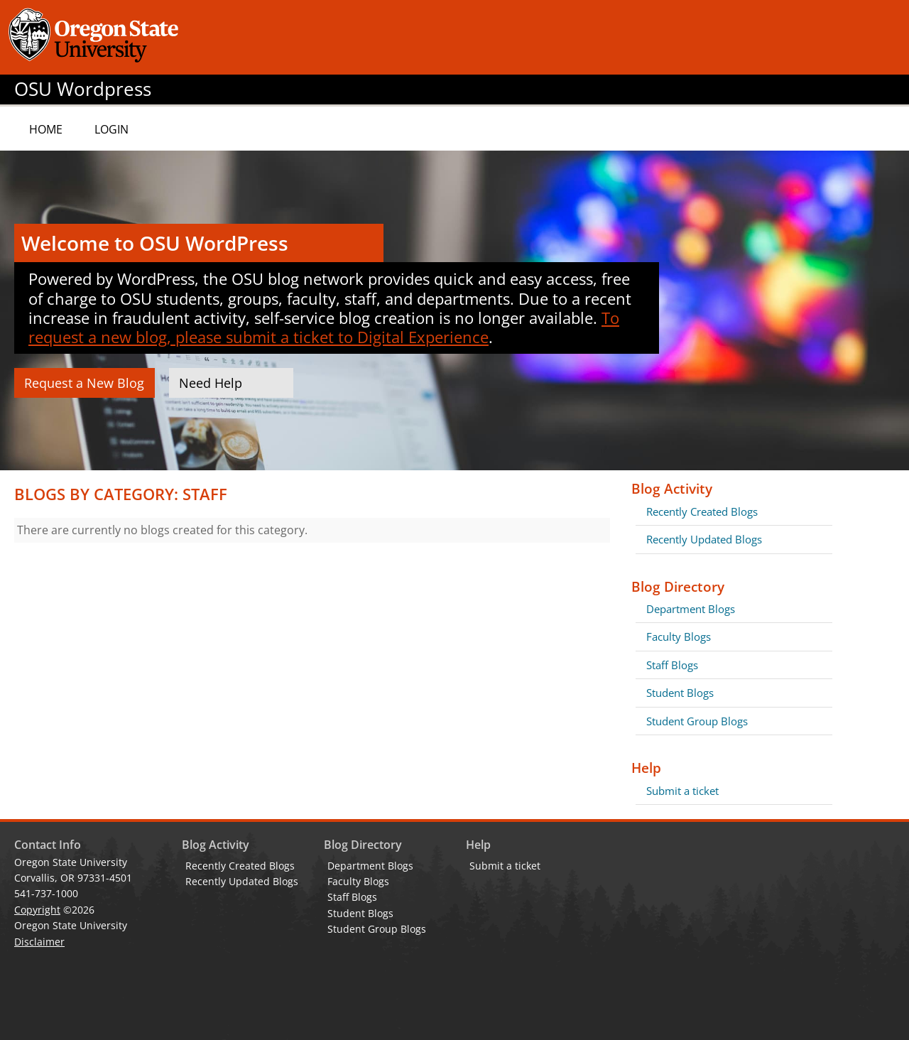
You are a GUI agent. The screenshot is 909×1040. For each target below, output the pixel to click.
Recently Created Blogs (702, 511)
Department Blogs (690, 609)
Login (111, 129)
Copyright (37, 909)
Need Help (210, 382)
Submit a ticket (682, 791)
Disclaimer (39, 941)
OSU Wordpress (82, 89)
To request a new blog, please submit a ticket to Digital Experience (323, 327)
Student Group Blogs (697, 721)
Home (45, 129)
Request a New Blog (84, 382)
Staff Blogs (672, 665)
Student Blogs (680, 693)
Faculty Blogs (678, 636)
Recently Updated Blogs (704, 539)
